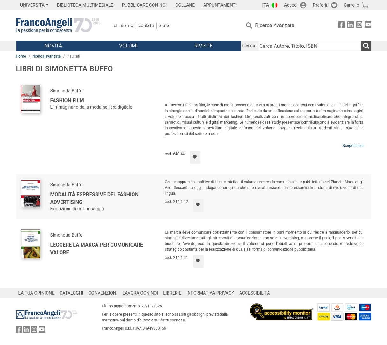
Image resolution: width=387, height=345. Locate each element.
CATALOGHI (71, 293)
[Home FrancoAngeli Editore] (58, 25)
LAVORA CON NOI (140, 293)
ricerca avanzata (47, 56)
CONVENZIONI (102, 293)
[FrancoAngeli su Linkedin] (350, 25)
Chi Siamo (123, 25)
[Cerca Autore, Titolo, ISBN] (309, 46)
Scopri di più (353, 145)
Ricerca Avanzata (274, 25)
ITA (265, 5)
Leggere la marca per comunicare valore (96, 248)
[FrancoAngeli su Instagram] (359, 25)
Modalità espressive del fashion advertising (94, 198)
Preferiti (320, 5)
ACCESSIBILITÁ (254, 293)
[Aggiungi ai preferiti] (195, 157)
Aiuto (164, 25)
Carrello (351, 5)
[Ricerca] (366, 46)
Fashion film (67, 100)
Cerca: (249, 46)
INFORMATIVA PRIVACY (210, 293)
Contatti (146, 25)
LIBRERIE (172, 293)
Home (21, 56)
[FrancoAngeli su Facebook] (341, 25)
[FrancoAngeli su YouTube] (368, 25)
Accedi (291, 5)
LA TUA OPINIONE (36, 293)
